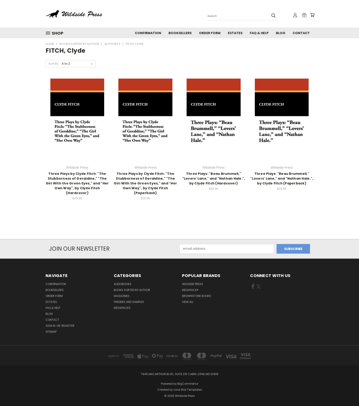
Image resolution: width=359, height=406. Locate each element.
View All (187, 302)
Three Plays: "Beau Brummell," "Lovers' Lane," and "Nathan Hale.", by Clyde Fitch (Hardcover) (213, 178)
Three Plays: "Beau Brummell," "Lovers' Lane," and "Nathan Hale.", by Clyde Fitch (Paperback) (281, 178)
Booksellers (180, 33)
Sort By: (53, 63)
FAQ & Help (259, 33)
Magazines (121, 296)
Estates (235, 33)
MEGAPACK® (190, 290)
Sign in (51, 326)
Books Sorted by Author (132, 290)
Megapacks (122, 308)
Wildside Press (192, 284)
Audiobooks (122, 284)
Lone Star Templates (188, 390)
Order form (209, 33)
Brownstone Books (196, 296)
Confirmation (148, 33)
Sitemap (51, 332)
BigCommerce (187, 384)
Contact (301, 33)
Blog (280, 33)
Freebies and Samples (129, 302)
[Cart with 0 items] (312, 15)
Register (68, 326)
